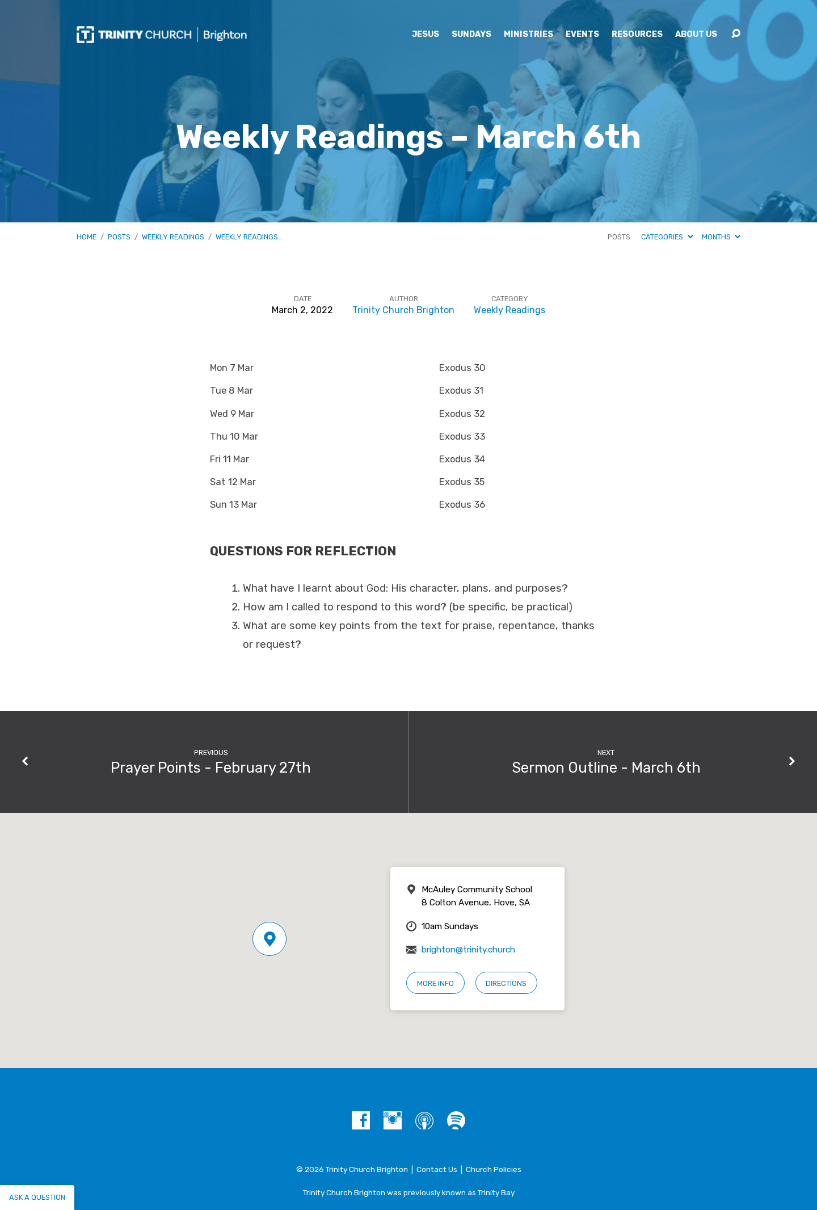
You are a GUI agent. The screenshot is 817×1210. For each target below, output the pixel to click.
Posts (119, 237)
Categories (667, 237)
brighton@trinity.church (468, 950)
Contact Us (436, 1169)
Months (721, 237)
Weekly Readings (173, 237)
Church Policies (493, 1169)
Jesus (425, 35)
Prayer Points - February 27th (211, 767)
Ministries (528, 35)
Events (582, 35)
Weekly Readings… (249, 237)
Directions (506, 983)
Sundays (471, 35)
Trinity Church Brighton (403, 310)
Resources (637, 35)
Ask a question (37, 1197)
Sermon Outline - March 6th (606, 767)
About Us (696, 35)
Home (86, 237)
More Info (435, 983)
